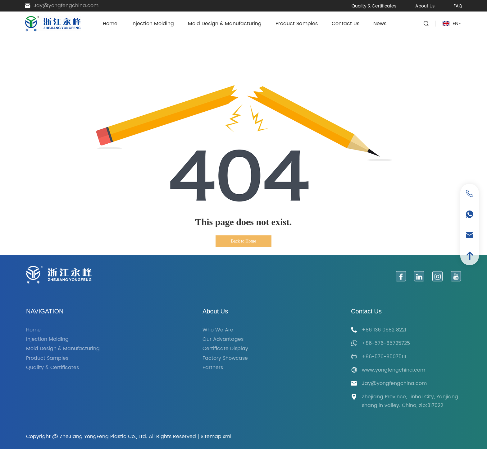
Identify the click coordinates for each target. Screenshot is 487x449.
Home (110, 24)
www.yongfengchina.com (393, 370)
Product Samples (296, 24)
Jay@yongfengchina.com (66, 6)
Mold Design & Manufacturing (225, 24)
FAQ (457, 6)
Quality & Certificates (374, 6)
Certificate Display (225, 349)
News (379, 24)
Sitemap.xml (216, 437)
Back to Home (243, 241)
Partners (213, 368)
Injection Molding (152, 24)
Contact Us (345, 24)
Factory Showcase (225, 358)
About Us (425, 6)
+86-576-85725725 (386, 343)
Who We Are (218, 330)
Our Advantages (223, 339)
